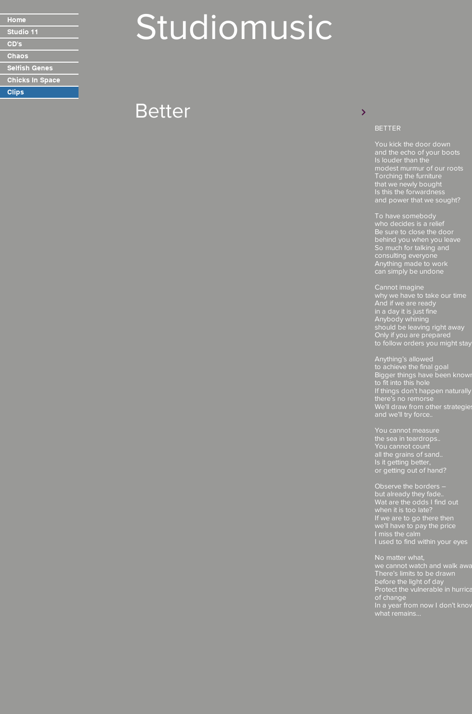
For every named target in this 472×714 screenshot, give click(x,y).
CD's (14, 44)
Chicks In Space (33, 80)
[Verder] (363, 112)
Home (16, 20)
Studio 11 (23, 32)
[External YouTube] (252, 191)
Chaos (17, 56)
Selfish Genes (30, 68)
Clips (15, 92)
